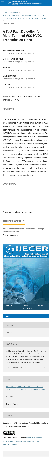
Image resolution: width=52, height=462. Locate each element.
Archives (14, 13)
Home (5, 13)
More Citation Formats (16, 367)
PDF (7, 316)
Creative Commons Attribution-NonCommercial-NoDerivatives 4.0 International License (22, 441)
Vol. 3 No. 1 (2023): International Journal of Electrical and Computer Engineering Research (25, 16)
